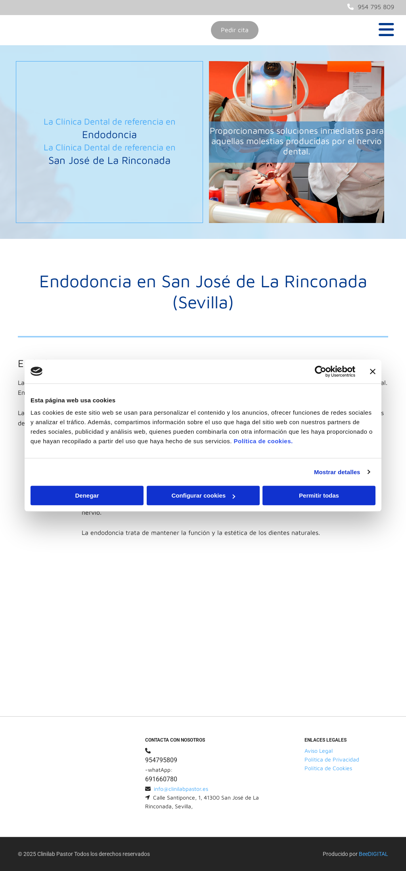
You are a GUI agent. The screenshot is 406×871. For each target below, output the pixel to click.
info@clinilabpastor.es (181, 788)
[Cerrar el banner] (372, 371)
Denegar (87, 495)
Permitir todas (319, 495)
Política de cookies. (263, 441)
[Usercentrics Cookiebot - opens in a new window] (320, 371)
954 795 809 (376, 6)
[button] (235, 30)
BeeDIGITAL (373, 854)
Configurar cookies (203, 495)
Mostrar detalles (337, 472)
